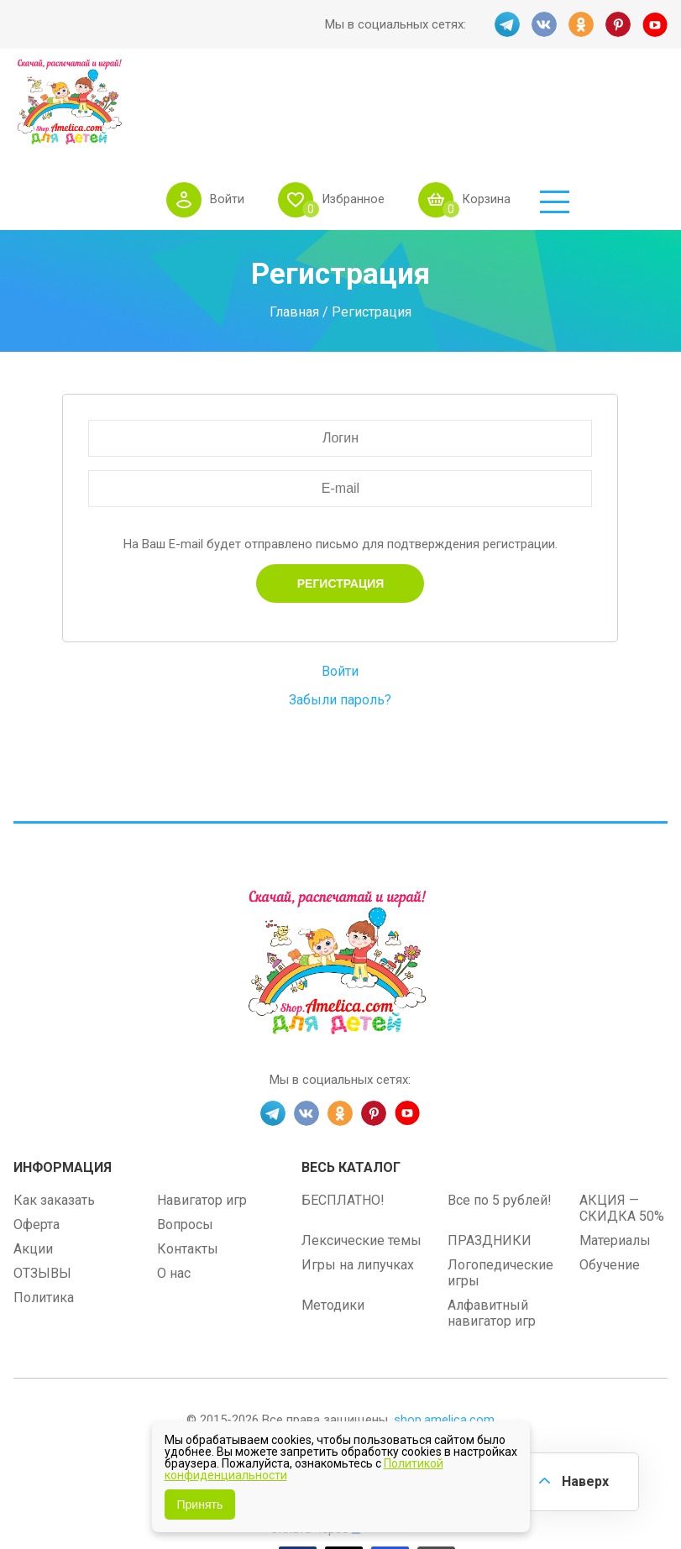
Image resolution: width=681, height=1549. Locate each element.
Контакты (187, 1166)
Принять (200, 1504)
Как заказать (54, 1117)
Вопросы (185, 1141)
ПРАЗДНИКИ (490, 1157)
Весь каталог (351, 1084)
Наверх (585, 1481)
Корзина (584, 104)
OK (581, 24)
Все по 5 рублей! (500, 1117)
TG (507, 24)
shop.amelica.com (444, 1336)
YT (655, 24)
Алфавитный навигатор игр (492, 1230)
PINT (618, 24)
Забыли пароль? (340, 616)
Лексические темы (361, 1157)
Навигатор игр (202, 1117)
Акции (33, 1166)
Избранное (449, 104)
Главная (294, 228)
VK (544, 24)
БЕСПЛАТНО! (343, 1117)
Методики (332, 1222)
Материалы (615, 1157)
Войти (323, 104)
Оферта (36, 1141)
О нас (174, 1190)
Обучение (609, 1182)
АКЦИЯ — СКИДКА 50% (621, 1125)
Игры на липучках (357, 1182)
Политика (43, 1214)
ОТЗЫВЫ (42, 1190)
